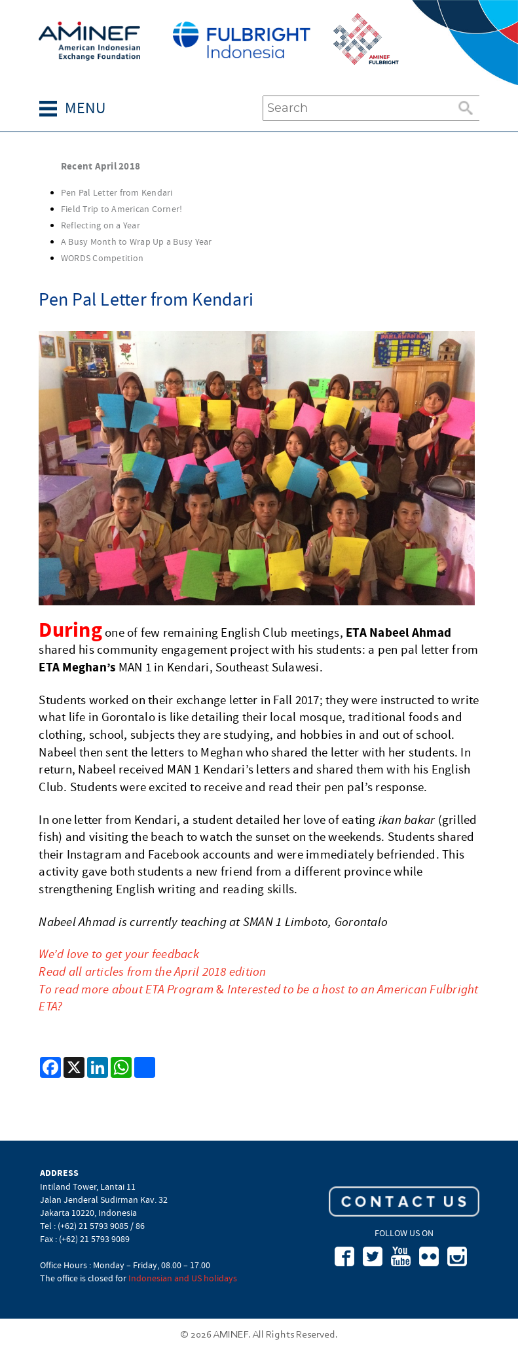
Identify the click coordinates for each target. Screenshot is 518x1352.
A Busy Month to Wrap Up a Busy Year (136, 241)
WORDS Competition (102, 258)
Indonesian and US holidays (182, 1278)
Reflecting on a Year (100, 225)
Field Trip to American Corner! (122, 209)
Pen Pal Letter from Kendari (117, 192)
